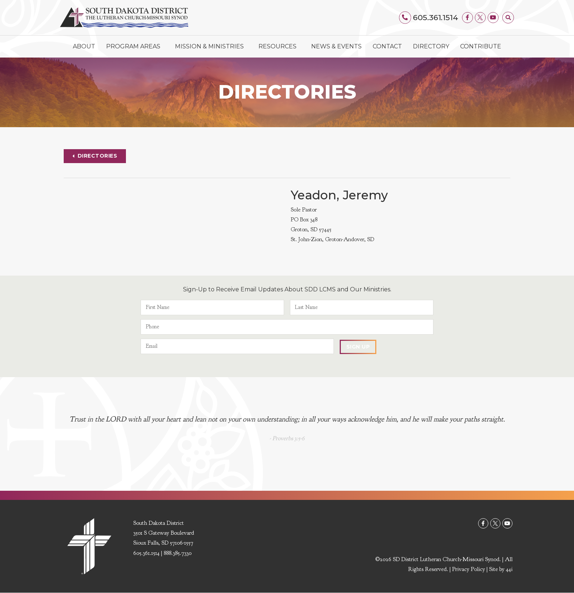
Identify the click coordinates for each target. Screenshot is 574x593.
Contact (387, 46)
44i (509, 569)
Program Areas (135, 46)
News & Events (336, 46)
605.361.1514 (435, 17)
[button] (508, 17)
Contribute (480, 46)
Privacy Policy (468, 569)
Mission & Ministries (211, 46)
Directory (431, 46)
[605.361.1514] (405, 17)
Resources (279, 46)
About (84, 46)
